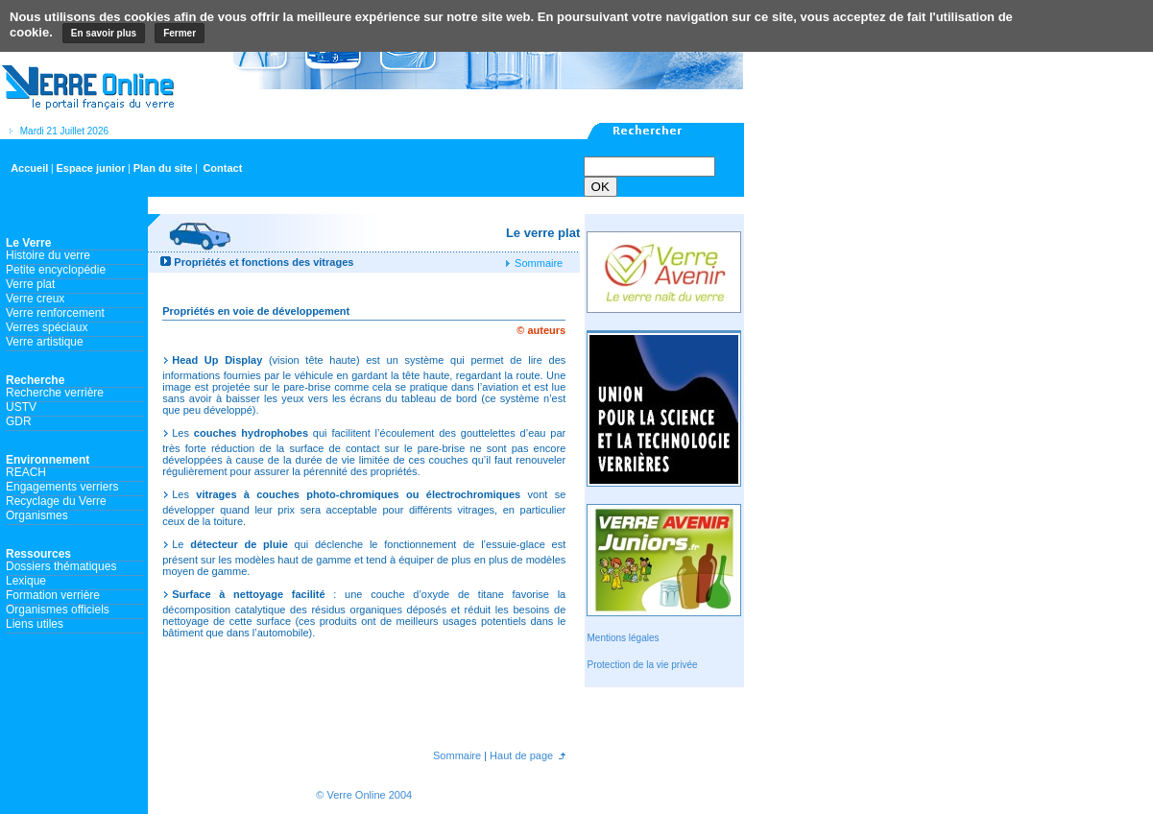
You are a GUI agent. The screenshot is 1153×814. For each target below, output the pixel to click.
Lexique (26, 580)
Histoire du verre (48, 255)
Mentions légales (623, 638)
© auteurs (540, 330)
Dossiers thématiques (61, 566)
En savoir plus (103, 33)
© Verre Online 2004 (364, 795)
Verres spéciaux (46, 327)
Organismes (37, 515)
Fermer (179, 33)
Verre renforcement (55, 313)
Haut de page (520, 755)
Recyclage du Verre (56, 501)
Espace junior (90, 168)
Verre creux (35, 298)
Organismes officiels (57, 609)
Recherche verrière (55, 392)
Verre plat (30, 284)
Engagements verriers (62, 486)
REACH (26, 472)
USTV (21, 407)
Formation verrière (53, 595)
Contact (222, 168)
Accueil (29, 168)
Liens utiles (34, 624)
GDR (19, 421)
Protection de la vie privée (642, 664)
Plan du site (163, 168)
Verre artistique (45, 341)
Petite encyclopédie (56, 269)
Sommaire (537, 263)
